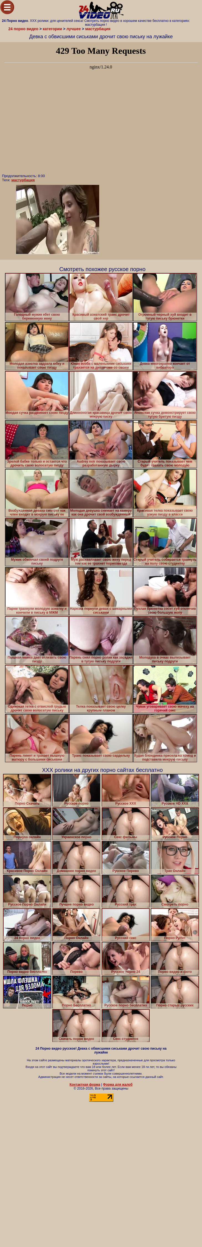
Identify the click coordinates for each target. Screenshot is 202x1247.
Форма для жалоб (118, 1085)
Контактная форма (85, 1085)
